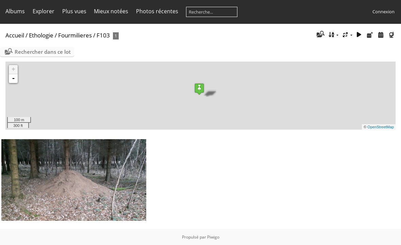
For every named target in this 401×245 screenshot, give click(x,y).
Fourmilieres (75, 35)
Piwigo (213, 237)
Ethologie (41, 35)
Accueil (14, 35)
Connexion (383, 12)
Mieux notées (111, 11)
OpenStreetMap (380, 127)
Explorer (43, 11)
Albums (15, 11)
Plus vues (74, 11)
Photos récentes (157, 11)
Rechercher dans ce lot (43, 51)
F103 (103, 35)
